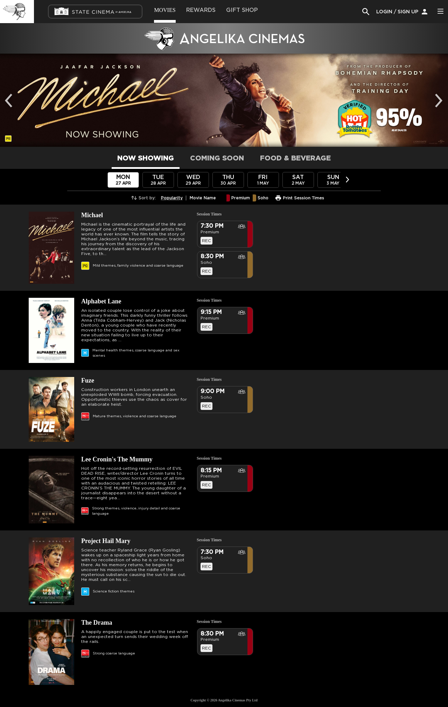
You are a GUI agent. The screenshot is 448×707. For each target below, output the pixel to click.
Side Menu (440, 11)
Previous (10, 95)
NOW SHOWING (145, 158)
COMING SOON (217, 158)
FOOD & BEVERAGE (295, 158)
